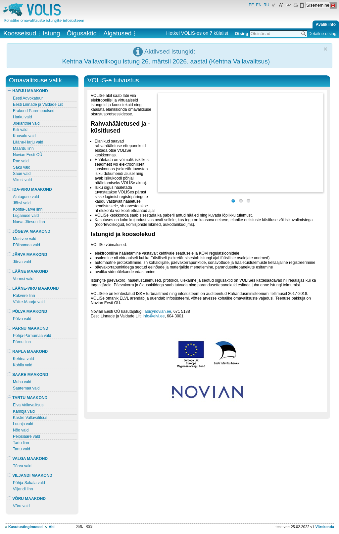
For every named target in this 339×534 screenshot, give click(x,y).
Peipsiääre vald (26, 436)
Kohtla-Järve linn (27, 209)
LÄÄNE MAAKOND (28, 271)
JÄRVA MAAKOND (27, 254)
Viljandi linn (23, 489)
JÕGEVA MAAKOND (29, 231)
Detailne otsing (322, 33)
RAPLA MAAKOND (28, 351)
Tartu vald (21, 449)
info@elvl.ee (154, 316)
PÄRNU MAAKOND (28, 328)
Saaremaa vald (26, 388)
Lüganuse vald (26, 215)
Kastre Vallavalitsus (30, 417)
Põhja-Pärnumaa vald (32, 335)
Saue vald (21, 173)
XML (79, 526)
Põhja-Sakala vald (29, 482)
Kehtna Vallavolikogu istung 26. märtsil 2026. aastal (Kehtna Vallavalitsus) (166, 61)
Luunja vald (23, 424)
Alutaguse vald (26, 196)
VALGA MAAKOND (28, 458)
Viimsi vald (22, 180)
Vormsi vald (23, 278)
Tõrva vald (22, 466)
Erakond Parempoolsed (33, 110)
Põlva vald (22, 318)
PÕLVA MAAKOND (27, 311)
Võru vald (21, 506)
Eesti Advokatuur (28, 98)
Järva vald (22, 262)
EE (251, 5)
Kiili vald (20, 129)
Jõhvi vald (21, 203)
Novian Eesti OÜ (27, 154)
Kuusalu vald (24, 136)
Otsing (241, 33)
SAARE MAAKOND (28, 374)
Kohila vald (22, 365)
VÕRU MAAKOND (27, 498)
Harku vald (22, 117)
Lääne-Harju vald (28, 142)
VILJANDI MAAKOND (30, 475)
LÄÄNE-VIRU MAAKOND (33, 288)
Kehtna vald (23, 358)
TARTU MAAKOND (27, 397)
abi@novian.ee (158, 311)
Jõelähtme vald (26, 123)
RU (266, 5)
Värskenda (324, 527)
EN (259, 5)
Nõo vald (20, 430)
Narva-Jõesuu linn (29, 222)
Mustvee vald (24, 238)
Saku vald (21, 167)
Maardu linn (23, 148)
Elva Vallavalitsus (28, 405)
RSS (89, 526)
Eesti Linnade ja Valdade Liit (38, 104)
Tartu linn (21, 442)
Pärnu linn (22, 342)
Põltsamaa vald (26, 245)
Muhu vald (22, 382)
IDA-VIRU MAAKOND (30, 189)
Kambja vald (24, 411)
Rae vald (20, 161)
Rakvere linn (24, 295)
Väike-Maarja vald (29, 302)
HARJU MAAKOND (28, 91)
